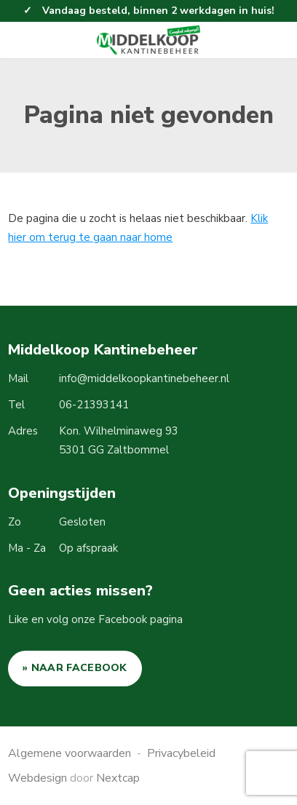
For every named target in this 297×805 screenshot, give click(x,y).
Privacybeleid (181, 753)
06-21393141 (94, 404)
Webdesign (37, 778)
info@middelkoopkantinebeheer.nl (144, 378)
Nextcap (118, 778)
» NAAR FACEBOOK (75, 668)
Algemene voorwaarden (69, 753)
